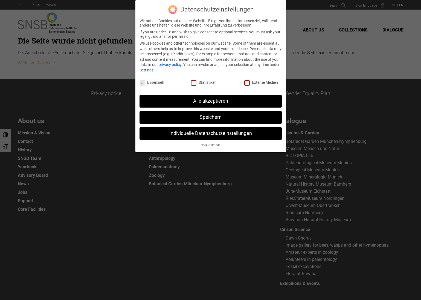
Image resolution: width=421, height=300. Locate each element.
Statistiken (204, 79)
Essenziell (152, 79)
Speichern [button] (211, 114)
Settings (146, 67)
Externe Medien (261, 79)
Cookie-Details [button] (210, 142)
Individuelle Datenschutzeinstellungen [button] (210, 130)
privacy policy (170, 61)
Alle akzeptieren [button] (210, 98)
